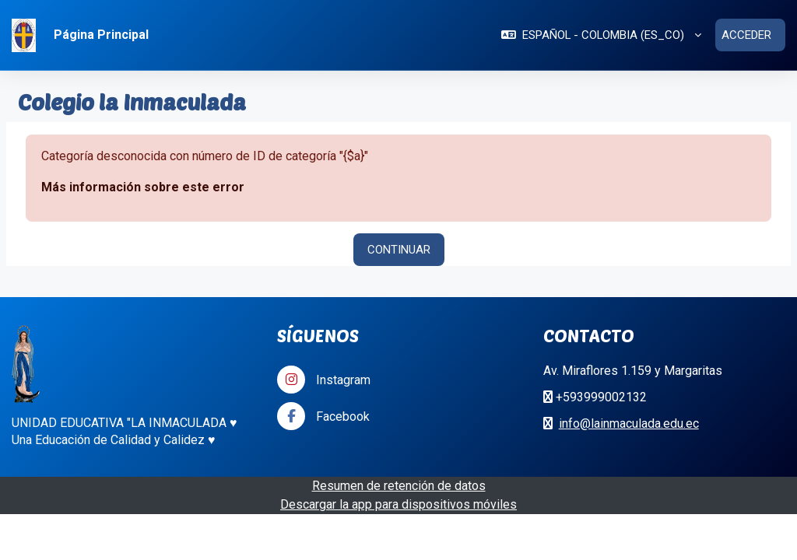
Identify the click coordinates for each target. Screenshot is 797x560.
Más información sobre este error (142, 187)
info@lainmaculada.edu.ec (629, 423)
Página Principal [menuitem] (101, 34)
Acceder (746, 35)
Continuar (398, 250)
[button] (601, 35)
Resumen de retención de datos (399, 485)
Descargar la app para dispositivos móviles (398, 504)
